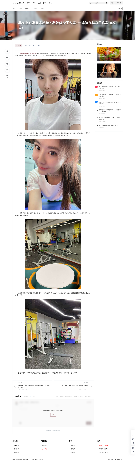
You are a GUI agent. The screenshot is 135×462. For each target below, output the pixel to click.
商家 (34, 3)
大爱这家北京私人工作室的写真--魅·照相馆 (75, 385)
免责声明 (16, 452)
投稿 (120, 8)
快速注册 (119, 3)
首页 (28, 3)
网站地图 (72, 449)
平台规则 (44, 445)
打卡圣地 (19, 45)
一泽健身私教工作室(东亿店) (27, 53)
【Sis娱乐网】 (26, 459)
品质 (39, 3)
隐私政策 (16, 445)
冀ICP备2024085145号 (38, 459)
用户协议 (16, 449)
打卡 (44, 3)
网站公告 (72, 445)
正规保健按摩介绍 (103, 452)
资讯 (50, 3)
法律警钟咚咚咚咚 (103, 449)
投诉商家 (72, 452)
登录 (112, 3)
